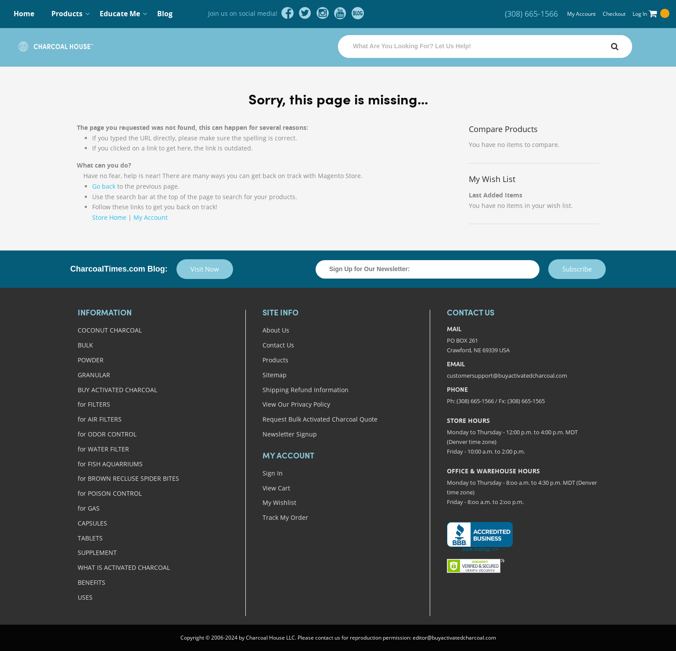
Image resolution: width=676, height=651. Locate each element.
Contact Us (278, 345)
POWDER (91, 360)
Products (67, 13)
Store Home (109, 217)
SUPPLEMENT (97, 552)
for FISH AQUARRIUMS (110, 464)
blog (358, 13)
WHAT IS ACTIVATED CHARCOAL (124, 567)
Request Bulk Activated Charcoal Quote (320, 419)
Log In (640, 14)
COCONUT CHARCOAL (110, 330)
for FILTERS (94, 404)
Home (24, 13)
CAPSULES (92, 523)
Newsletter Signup (289, 434)
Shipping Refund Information (305, 390)
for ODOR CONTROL (107, 434)
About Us (275, 330)
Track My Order (285, 517)
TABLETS (90, 538)
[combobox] (485, 46)
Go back (103, 186)
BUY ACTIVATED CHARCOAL (117, 390)
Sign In (272, 473)
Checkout (614, 14)
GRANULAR (94, 375)
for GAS (89, 508)
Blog (165, 13)
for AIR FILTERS (100, 419)
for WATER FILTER (103, 449)
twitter (305, 13)
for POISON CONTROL (110, 493)
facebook (287, 13)
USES (85, 597)
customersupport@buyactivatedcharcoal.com (507, 375)
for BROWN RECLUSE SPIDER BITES (128, 478)
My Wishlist (279, 502)
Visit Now (205, 269)
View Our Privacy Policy (296, 404)
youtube (340, 13)
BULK (85, 345)
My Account (581, 14)
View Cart (276, 488)
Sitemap (274, 375)
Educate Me (120, 13)
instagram (322, 13)
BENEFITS (91, 582)
